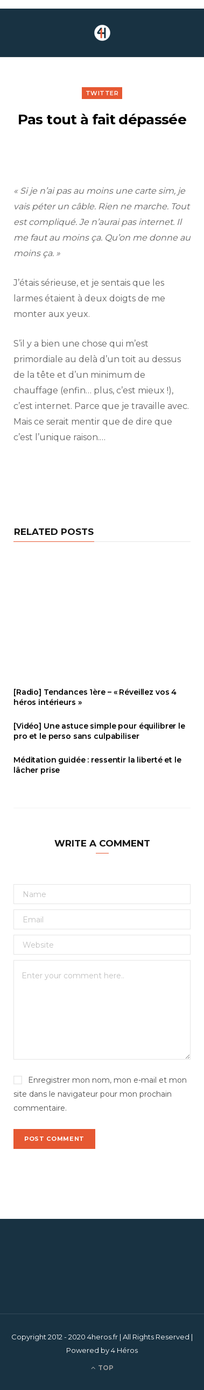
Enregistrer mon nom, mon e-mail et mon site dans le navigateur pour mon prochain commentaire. (100, 1094)
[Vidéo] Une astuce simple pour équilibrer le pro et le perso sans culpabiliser (99, 731)
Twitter (102, 93)
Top (102, 1368)
